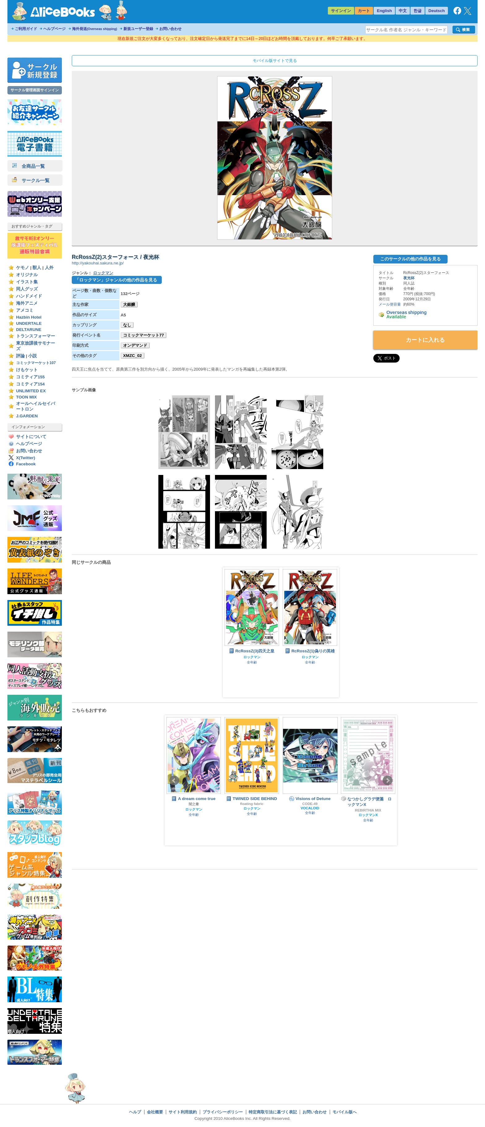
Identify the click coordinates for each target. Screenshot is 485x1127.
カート (364, 10)
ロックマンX (368, 815)
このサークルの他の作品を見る (410, 258)
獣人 (36, 267)
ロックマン (103, 273)
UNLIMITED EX (31, 391)
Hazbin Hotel (28, 317)
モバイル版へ (345, 1112)
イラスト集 (27, 282)
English (384, 10)
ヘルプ (135, 1112)
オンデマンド (135, 345)
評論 (20, 356)
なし (127, 325)
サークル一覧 (30, 180)
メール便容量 (390, 304)
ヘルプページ (54, 29)
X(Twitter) (25, 457)
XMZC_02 (132, 355)
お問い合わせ (170, 29)
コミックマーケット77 (143, 335)
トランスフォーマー (35, 336)
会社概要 (155, 1112)
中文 (403, 10)
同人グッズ (27, 289)
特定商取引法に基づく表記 (273, 1112)
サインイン (341, 10)
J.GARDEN (27, 416)
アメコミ (24, 310)
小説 (32, 356)
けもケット (27, 370)
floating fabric (251, 804)
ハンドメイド (29, 296)
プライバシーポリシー (223, 1112)
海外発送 (94, 29)
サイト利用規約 (183, 1112)
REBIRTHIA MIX (368, 810)
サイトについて (31, 436)
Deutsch (436, 10)
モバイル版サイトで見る (275, 60)
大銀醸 (129, 304)
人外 (49, 267)
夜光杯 (408, 278)
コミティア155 (30, 377)
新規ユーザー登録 (138, 29)
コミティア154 (30, 384)
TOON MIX (26, 397)
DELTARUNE (28, 329)
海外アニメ (27, 303)
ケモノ (22, 267)
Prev (174, 780)
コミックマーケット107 (36, 363)
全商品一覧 (28, 166)
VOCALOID (310, 808)
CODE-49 (309, 804)
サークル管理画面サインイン (35, 90)
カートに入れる (425, 340)
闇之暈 (194, 804)
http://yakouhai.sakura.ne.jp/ (98, 263)
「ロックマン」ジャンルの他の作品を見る (116, 279)
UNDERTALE (29, 323)
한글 (418, 10)
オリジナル (27, 274)
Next (388, 780)
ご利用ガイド (26, 29)
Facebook (26, 464)
